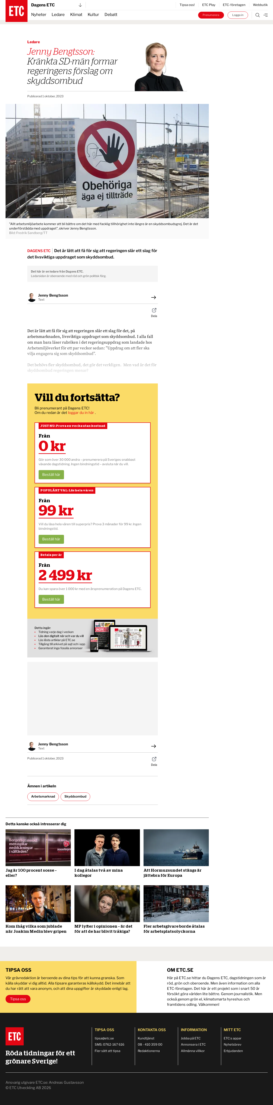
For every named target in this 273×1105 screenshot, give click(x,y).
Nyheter (38, 14)
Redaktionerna (149, 1051)
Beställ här (51, 474)
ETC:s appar (232, 1038)
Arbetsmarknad (43, 796)
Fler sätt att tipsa (107, 1051)
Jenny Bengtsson (53, 295)
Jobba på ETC (191, 1038)
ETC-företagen (234, 5)
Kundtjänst (146, 1038)
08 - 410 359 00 (150, 1044)
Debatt (111, 14)
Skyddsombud (75, 796)
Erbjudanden (233, 1051)
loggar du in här (81, 412)
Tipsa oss (18, 999)
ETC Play (208, 5)
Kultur (93, 14)
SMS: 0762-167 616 (109, 1044)
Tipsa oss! (187, 5)
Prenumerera (211, 15)
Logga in (237, 15)
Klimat (76, 14)
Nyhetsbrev (232, 1044)
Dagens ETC (56, 5)
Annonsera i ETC (193, 1044)
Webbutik (260, 5)
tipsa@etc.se (104, 1038)
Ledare (58, 14)
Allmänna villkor (193, 1051)
